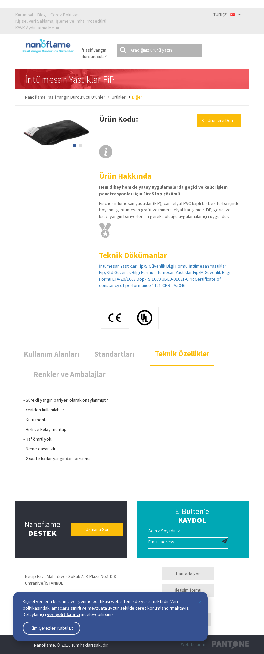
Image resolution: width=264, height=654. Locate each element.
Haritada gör (188, 574)
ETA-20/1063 (124, 279)
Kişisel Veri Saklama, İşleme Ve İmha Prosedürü (60, 21)
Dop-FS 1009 (149, 279)
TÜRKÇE (227, 14)
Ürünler (119, 97)
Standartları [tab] (114, 353)
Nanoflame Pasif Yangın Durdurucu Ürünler (65, 97)
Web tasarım (193, 644)
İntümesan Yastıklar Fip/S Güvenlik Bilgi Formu (143, 266)
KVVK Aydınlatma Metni (37, 28)
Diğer (137, 97)
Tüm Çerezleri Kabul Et (51, 628)
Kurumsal (24, 15)
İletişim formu (188, 590)
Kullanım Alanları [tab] (51, 353)
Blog (41, 15)
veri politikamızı (63, 614)
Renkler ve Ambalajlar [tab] (69, 374)
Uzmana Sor (97, 529)
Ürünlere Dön (220, 120)
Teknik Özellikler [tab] (182, 353)
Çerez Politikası (65, 15)
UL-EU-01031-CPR (178, 279)
